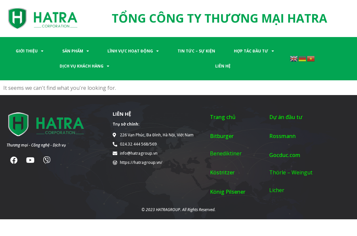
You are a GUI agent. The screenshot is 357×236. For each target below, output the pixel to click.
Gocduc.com (284, 155)
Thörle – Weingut (290, 172)
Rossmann (282, 136)
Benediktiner (226, 153)
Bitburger (222, 136)
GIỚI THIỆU (30, 51)
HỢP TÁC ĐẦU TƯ (254, 51)
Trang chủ (222, 117)
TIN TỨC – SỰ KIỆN (196, 51)
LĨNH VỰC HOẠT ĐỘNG (133, 51)
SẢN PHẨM (75, 51)
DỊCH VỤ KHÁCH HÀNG (84, 66)
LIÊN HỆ (223, 66)
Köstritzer (222, 172)
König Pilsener (227, 191)
